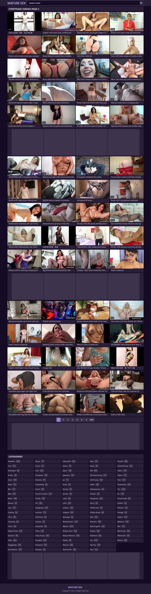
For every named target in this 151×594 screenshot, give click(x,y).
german (40, 512)
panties (95, 493)
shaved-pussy (125, 466)
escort (39, 466)
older (94, 484)
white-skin (123, 535)
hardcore (41, 545)
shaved (122, 461)
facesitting (41, 484)
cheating (13, 521)
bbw (12, 493)
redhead (96, 535)
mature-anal (70, 531)
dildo (12, 540)
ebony (39, 461)
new (94, 461)
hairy (39, 531)
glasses (40, 521)
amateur (14, 461)
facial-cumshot (43, 493)
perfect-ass (96, 507)
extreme (40, 479)
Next (92, 420)
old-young (96, 479)
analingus (14, 470)
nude (94, 466)
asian (12, 479)
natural (68, 545)
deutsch (13, 535)
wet (121, 526)
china (12, 526)
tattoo (122, 475)
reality (95, 531)
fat (38, 503)
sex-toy (95, 545)
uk (120, 493)
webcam (123, 521)
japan (67, 470)
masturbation (70, 521)
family (40, 498)
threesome (124, 484)
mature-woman (71, 535)
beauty (12, 503)
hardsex (40, 549)
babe (12, 484)
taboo (122, 470)
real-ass (95, 521)
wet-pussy (123, 531)
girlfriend (41, 517)
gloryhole (41, 526)
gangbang (41, 507)
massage (68, 517)
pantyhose (96, 498)
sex (94, 540)
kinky (67, 484)
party (94, 503)
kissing (67, 489)
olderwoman (97, 489)
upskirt (122, 503)
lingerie (68, 512)
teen (121, 479)
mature (68, 526)
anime (12, 475)
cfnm (12, 517)
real (94, 517)
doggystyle (15, 545)
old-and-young (98, 475)
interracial (69, 461)
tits (121, 489)
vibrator (122, 507)
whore (122, 540)
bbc (12, 489)
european (41, 475)
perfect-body (97, 512)
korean (67, 493)
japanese (68, 475)
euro (39, 470)
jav (66, 479)
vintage (122, 512)
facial (39, 489)
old (93, 470)
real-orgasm (97, 526)
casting (13, 512)
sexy (94, 549)
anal (12, 466)
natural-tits (70, 549)
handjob (41, 540)
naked (67, 540)
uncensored (124, 498)
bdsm (12, 498)
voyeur (122, 517)
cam (12, 507)
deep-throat (15, 531)
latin (67, 503)
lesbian (68, 507)
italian (67, 466)
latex (67, 498)
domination (15, 549)
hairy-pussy (42, 535)
